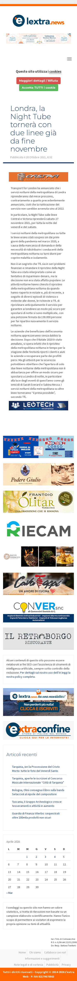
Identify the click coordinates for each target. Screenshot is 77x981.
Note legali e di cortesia (28, 964)
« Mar (9, 893)
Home (22, 952)
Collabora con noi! (55, 952)
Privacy (66, 964)
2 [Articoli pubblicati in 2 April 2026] (36, 857)
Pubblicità (52, 964)
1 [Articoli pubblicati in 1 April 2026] (27, 857)
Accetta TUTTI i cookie (38, 87)
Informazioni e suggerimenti (42, 958)
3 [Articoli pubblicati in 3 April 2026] (45, 857)
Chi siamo (35, 952)
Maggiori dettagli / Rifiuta (38, 80)
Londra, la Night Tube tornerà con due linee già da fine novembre (33, 128)
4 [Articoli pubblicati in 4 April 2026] (54, 857)
